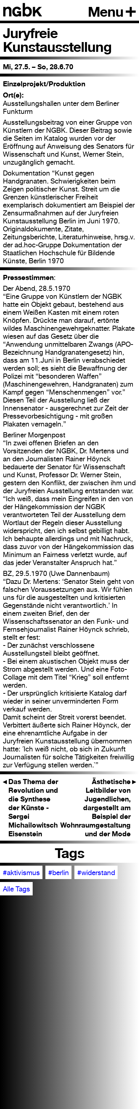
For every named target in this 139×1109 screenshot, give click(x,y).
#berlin (58, 873)
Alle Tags (16, 889)
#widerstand (96, 873)
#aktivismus (21, 873)
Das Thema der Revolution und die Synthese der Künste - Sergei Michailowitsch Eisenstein (30, 807)
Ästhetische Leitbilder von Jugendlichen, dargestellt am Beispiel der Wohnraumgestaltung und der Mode (98, 807)
